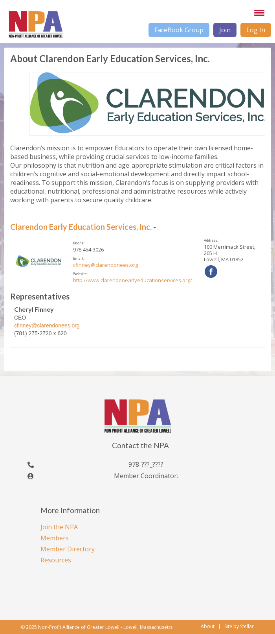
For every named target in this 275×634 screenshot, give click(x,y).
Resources (55, 560)
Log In (255, 30)
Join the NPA (59, 527)
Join (225, 30)
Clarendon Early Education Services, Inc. (81, 226)
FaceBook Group (179, 30)
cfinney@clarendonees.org (105, 264)
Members (54, 538)
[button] (257, 12)
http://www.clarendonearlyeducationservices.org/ (132, 280)
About (207, 626)
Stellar (247, 626)
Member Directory (67, 549)
